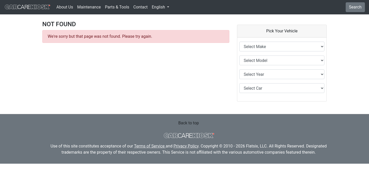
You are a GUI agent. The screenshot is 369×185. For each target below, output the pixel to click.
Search (355, 7)
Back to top (188, 123)
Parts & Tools (117, 7)
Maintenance (89, 7)
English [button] (159, 7)
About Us (64, 7)
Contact (140, 7)
